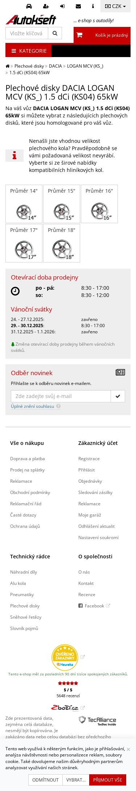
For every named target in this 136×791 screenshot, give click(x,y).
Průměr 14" (24, 204)
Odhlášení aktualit (96, 526)
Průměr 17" (24, 243)
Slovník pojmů (24, 628)
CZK (115, 6)
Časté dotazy (23, 515)
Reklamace (21, 481)
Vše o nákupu (27, 442)
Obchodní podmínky (30, 492)
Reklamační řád (25, 503)
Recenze (86, 594)
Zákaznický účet (98, 442)
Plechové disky (25, 606)
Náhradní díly (23, 572)
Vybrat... (76, 780)
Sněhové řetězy (25, 617)
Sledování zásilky (95, 492)
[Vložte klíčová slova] (26, 33)
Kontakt (86, 583)
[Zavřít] (128, 749)
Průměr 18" (61, 243)
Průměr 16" (99, 204)
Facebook (94, 606)
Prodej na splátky (27, 470)
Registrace (89, 458)
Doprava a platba (27, 458)
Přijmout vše (107, 780)
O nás (84, 572)
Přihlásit (86, 470)
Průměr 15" (61, 204)
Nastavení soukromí (98, 537)
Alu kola (18, 583)
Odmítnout (45, 780)
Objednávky (90, 481)
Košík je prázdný (111, 35)
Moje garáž (89, 515)
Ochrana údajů (25, 526)
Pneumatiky (22, 594)
